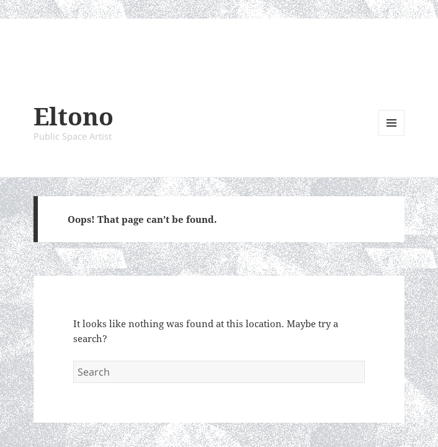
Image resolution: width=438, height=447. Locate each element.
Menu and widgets (391, 135)
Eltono (74, 115)
